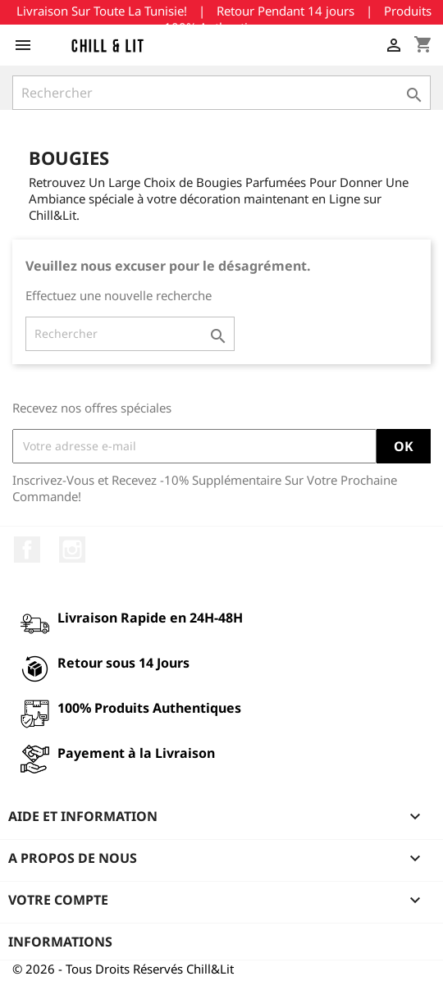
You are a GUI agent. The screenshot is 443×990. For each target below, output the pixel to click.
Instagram (72, 549)
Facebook (27, 549)
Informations (60, 942)
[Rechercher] (221, 92)
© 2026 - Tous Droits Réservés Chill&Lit (123, 968)
